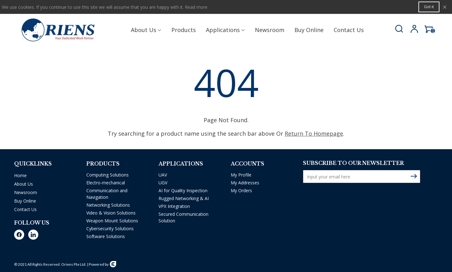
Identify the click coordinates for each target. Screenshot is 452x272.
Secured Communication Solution (183, 217)
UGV (163, 183)
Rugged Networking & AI (184, 198)
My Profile (241, 175)
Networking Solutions (108, 205)
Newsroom (269, 29)
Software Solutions (105, 236)
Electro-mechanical (105, 183)
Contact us (349, 29)
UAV (163, 175)
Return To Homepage (314, 133)
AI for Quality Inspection (183, 190)
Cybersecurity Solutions (110, 228)
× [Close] (445, 7)
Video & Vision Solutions (111, 213)
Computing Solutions (107, 175)
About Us (143, 29)
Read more (196, 7)
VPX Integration (174, 206)
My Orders (241, 190)
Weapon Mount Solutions (112, 221)
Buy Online (309, 29)
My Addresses (245, 183)
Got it (429, 6)
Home (20, 175)
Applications (223, 29)
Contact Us (25, 209)
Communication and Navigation (106, 194)
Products (183, 29)
